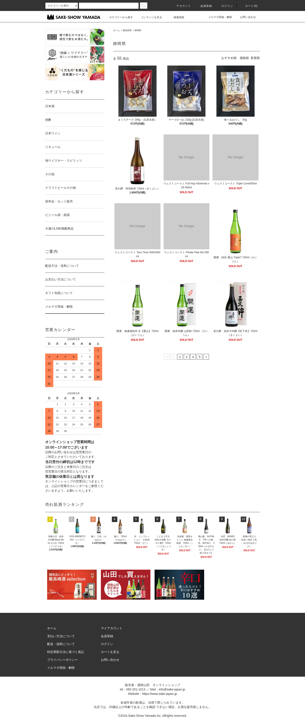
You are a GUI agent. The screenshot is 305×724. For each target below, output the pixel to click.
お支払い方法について (60, 279)
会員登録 (203, 5)
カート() (249, 5)
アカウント (181, 5)
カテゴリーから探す (118, 17)
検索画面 (176, 17)
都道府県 (127, 30)
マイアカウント (111, 628)
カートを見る (110, 652)
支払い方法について (61, 636)
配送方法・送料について (62, 265)
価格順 (244, 58)
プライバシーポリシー (62, 660)
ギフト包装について (59, 293)
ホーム (116, 30)
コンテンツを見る (149, 17)
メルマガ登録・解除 (217, 17)
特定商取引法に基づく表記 (65, 652)
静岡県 (138, 30)
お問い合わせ (245, 17)
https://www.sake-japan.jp (159, 693)
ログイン (224, 5)
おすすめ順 (229, 58)
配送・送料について (61, 644)
